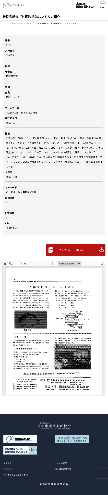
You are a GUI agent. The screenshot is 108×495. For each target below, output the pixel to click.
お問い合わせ (9, 469)
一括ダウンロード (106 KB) (70, 249)
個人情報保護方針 (63, 469)
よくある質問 (61, 463)
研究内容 (30, 23)
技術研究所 (17, 23)
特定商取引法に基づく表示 (15, 474)
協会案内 (7, 463)
